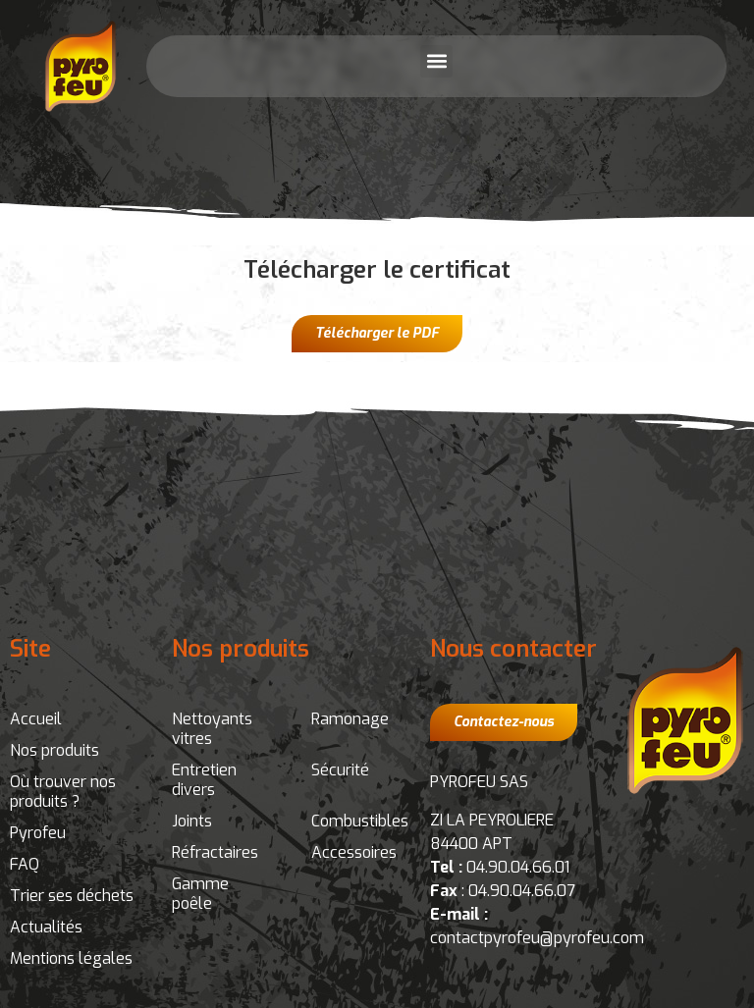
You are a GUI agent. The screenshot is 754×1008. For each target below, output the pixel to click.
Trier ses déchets (72, 895)
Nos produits (54, 750)
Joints (192, 821)
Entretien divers (204, 780)
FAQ (24, 864)
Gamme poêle (200, 894)
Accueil (36, 719)
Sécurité (340, 770)
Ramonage (350, 719)
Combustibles (359, 821)
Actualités (46, 927)
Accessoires (354, 852)
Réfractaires (215, 852)
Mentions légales (71, 958)
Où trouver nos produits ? (63, 791)
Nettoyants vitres (212, 729)
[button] (436, 61)
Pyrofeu (38, 832)
